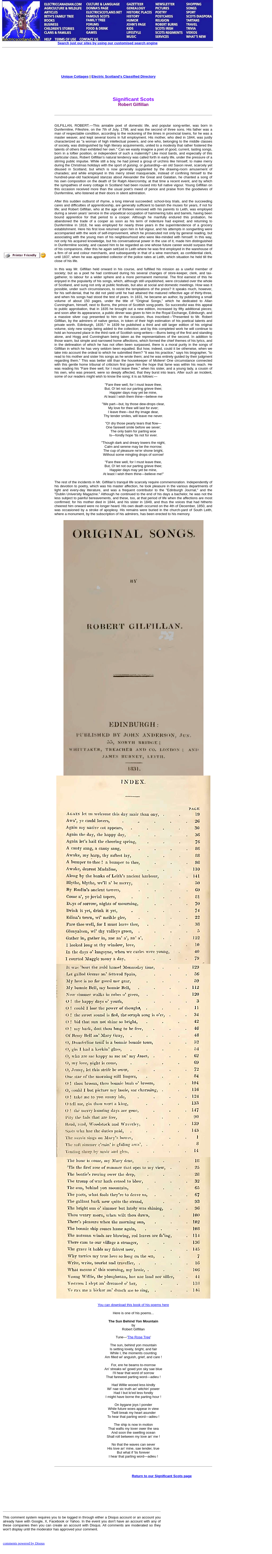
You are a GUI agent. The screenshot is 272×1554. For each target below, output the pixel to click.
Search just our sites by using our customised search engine (108, 43)
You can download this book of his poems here (133, 1305)
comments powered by (24, 1543)
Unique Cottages (74, 76)
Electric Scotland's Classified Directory (123, 76)
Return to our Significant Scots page (162, 1476)
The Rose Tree (139, 1337)
